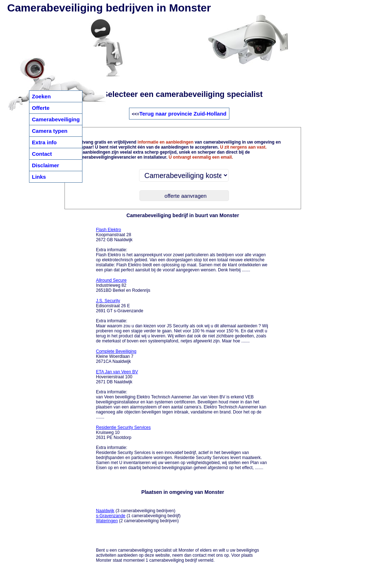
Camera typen (49, 131)
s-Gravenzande (110, 515)
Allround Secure (111, 280)
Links (39, 177)
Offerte (40, 108)
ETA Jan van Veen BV (117, 371)
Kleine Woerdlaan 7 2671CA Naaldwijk (116, 356)
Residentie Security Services (123, 427)
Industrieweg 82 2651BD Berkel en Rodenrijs (123, 285)
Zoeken (41, 96)
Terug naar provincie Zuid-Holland (183, 114)
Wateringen (107, 520)
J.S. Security (108, 300)
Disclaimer (45, 165)
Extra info (44, 142)
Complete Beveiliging (116, 351)
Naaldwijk (105, 510)
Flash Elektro (108, 229)
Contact (42, 154)
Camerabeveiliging (56, 119)
